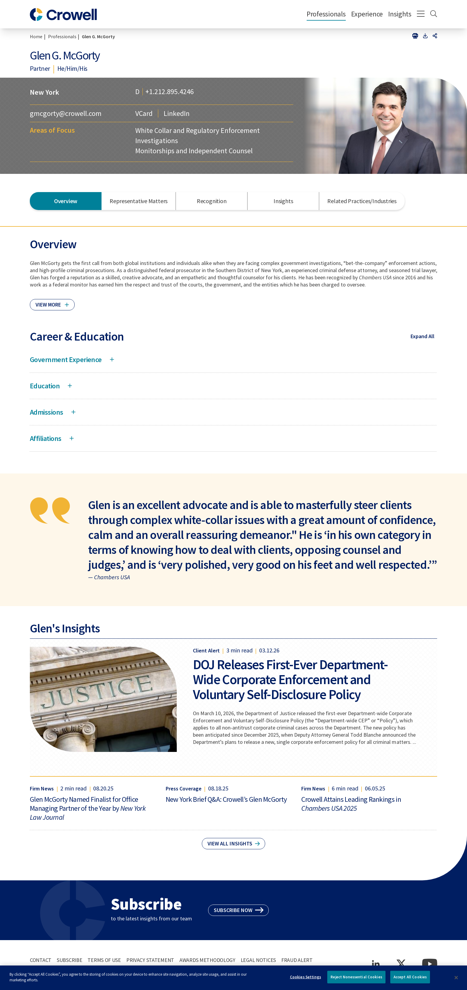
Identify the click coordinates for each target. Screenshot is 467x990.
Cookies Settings (305, 979)
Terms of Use (104, 960)
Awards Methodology (207, 960)
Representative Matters (139, 201)
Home (36, 36)
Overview (65, 201)
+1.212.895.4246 (169, 91)
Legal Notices (258, 960)
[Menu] (421, 14)
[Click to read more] (52, 302)
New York (44, 92)
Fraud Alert (297, 960)
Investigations (156, 140)
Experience (367, 14)
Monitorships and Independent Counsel (194, 150)
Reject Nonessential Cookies (356, 979)
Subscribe (69, 960)
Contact (40, 960)
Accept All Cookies (410, 979)
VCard (144, 113)
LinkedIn (177, 113)
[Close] (456, 980)
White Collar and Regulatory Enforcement (197, 130)
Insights (399, 14)
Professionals (326, 14)
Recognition (212, 201)
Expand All (422, 336)
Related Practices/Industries (362, 201)
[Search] (433, 14)
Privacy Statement (150, 960)
